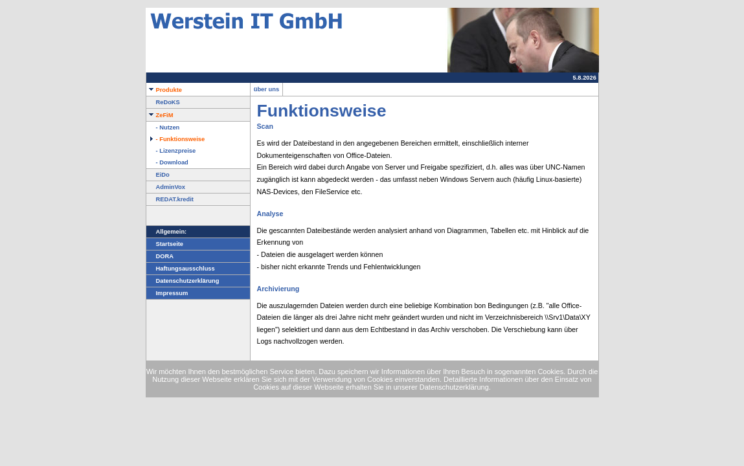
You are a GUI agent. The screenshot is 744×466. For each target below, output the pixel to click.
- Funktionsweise (175, 139)
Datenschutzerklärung (183, 281)
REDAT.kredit (170, 199)
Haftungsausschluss (180, 268)
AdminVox (165, 187)
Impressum (167, 293)
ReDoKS (163, 102)
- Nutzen (163, 127)
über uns (267, 89)
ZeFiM (160, 115)
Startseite (165, 244)
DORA (160, 256)
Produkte (164, 90)
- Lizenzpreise (171, 151)
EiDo (158, 175)
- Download (167, 162)
